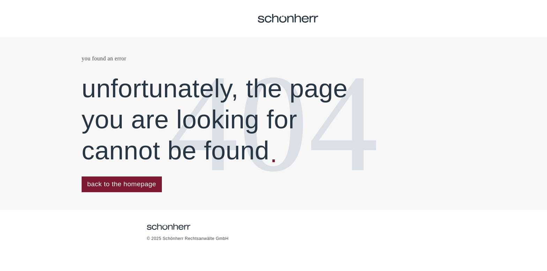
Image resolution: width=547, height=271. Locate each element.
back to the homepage (121, 184)
